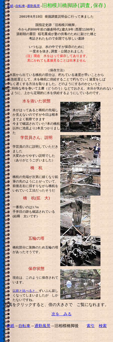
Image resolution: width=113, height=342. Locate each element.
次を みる (61, 320)
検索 (103, 332)
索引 (91, 332)
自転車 (20, 6)
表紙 (10, 6)
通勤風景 (33, 6)
